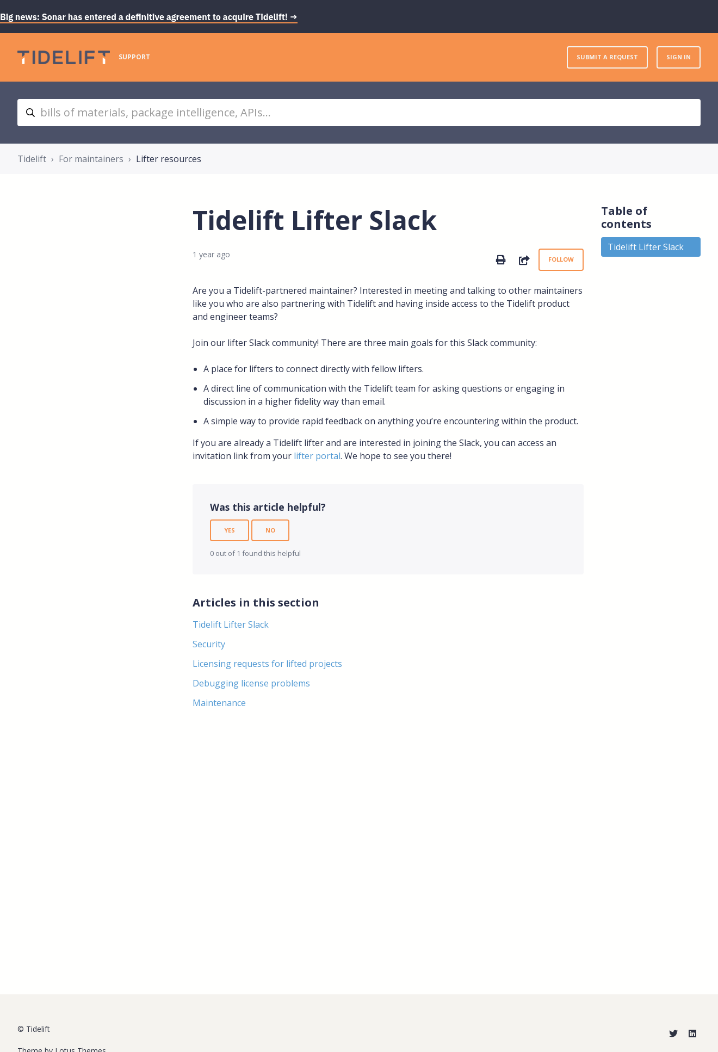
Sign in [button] (678, 57)
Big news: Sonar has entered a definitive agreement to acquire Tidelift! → (149, 16)
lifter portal (317, 456)
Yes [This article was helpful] (229, 530)
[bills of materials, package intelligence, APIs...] (359, 112)
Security (209, 644)
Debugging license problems (251, 683)
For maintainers (91, 159)
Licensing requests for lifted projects (267, 664)
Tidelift (31, 159)
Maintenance (219, 703)
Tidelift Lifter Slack (231, 624)
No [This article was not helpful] (270, 530)
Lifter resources (168, 159)
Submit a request (607, 57)
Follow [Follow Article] (561, 259)
